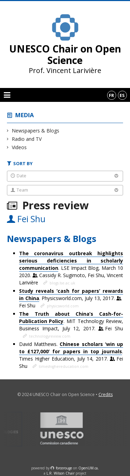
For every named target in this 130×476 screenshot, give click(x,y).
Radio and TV (27, 139)
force (64, 468)
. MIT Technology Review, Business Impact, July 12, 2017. (71, 321)
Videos (19, 147)
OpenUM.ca (88, 468)
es (122, 95)
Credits (105, 394)
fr (111, 95)
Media (24, 115)
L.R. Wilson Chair (60, 473)
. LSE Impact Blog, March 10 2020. (71, 268)
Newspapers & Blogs (35, 130)
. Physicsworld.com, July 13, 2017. (71, 298)
